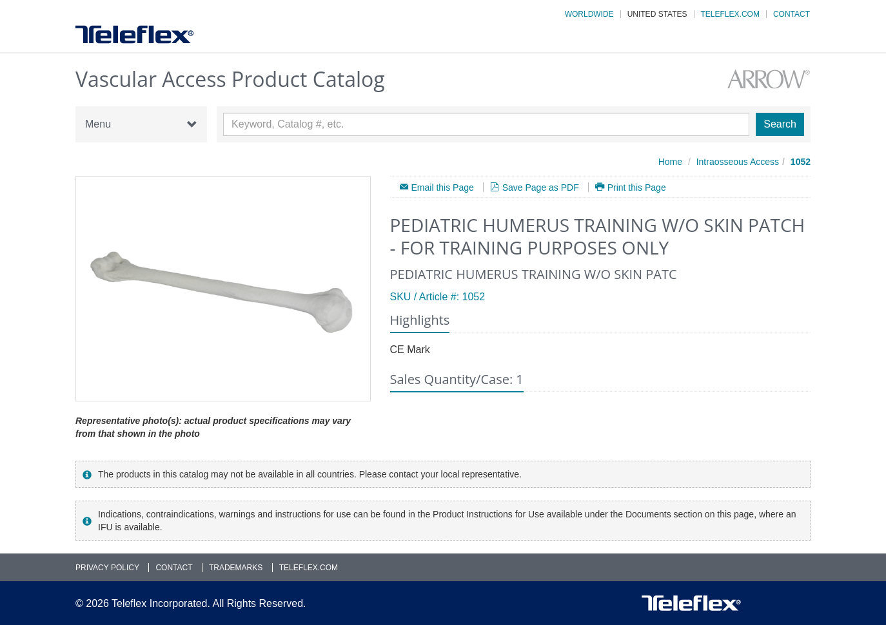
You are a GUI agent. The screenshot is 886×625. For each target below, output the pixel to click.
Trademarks (235, 567)
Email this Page (442, 187)
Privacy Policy (107, 567)
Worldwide (589, 14)
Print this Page (636, 187)
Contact (791, 14)
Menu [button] (141, 124)
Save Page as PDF (540, 187)
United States (657, 14)
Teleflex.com (730, 14)
